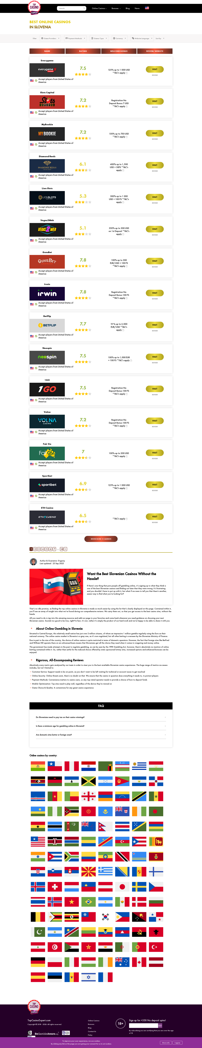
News (137, 8)
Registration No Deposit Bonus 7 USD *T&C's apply (119, 103)
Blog (128, 8)
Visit (154, 69)
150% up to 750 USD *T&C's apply (119, 135)
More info (166, 1043)
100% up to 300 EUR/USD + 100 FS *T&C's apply (119, 263)
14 (61, 549)
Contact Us (92, 1031)
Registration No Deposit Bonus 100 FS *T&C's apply (119, 295)
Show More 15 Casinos (101, 539)
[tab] (101, 717)
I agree (177, 1043)
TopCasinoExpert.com (39, 1020)
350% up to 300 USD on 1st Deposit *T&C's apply (119, 231)
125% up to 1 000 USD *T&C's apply (119, 71)
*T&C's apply (119, 518)
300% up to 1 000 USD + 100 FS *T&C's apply (119, 199)
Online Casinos (99, 8)
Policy (90, 1035)
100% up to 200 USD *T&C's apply (119, 455)
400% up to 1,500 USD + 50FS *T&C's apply (119, 167)
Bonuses (116, 8)
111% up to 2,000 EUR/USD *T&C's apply (119, 326)
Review (155, 75)
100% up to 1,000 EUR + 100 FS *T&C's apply (119, 359)
